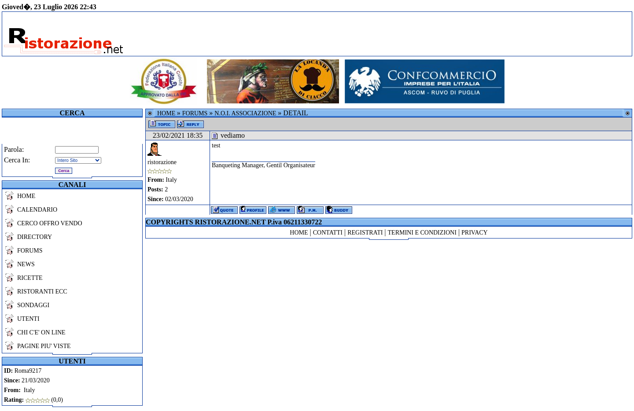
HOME (26, 196)
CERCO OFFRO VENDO (49, 223)
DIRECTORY (34, 237)
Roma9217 (28, 370)
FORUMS (30, 250)
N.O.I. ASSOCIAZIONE (245, 113)
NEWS (26, 264)
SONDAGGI (33, 305)
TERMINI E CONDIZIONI (422, 232)
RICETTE (30, 278)
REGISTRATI (365, 232)
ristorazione (162, 162)
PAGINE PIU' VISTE (44, 346)
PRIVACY (474, 232)
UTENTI (28, 319)
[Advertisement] (404, 34)
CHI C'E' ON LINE (41, 332)
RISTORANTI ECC (42, 291)
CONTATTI (328, 232)
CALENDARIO (37, 209)
